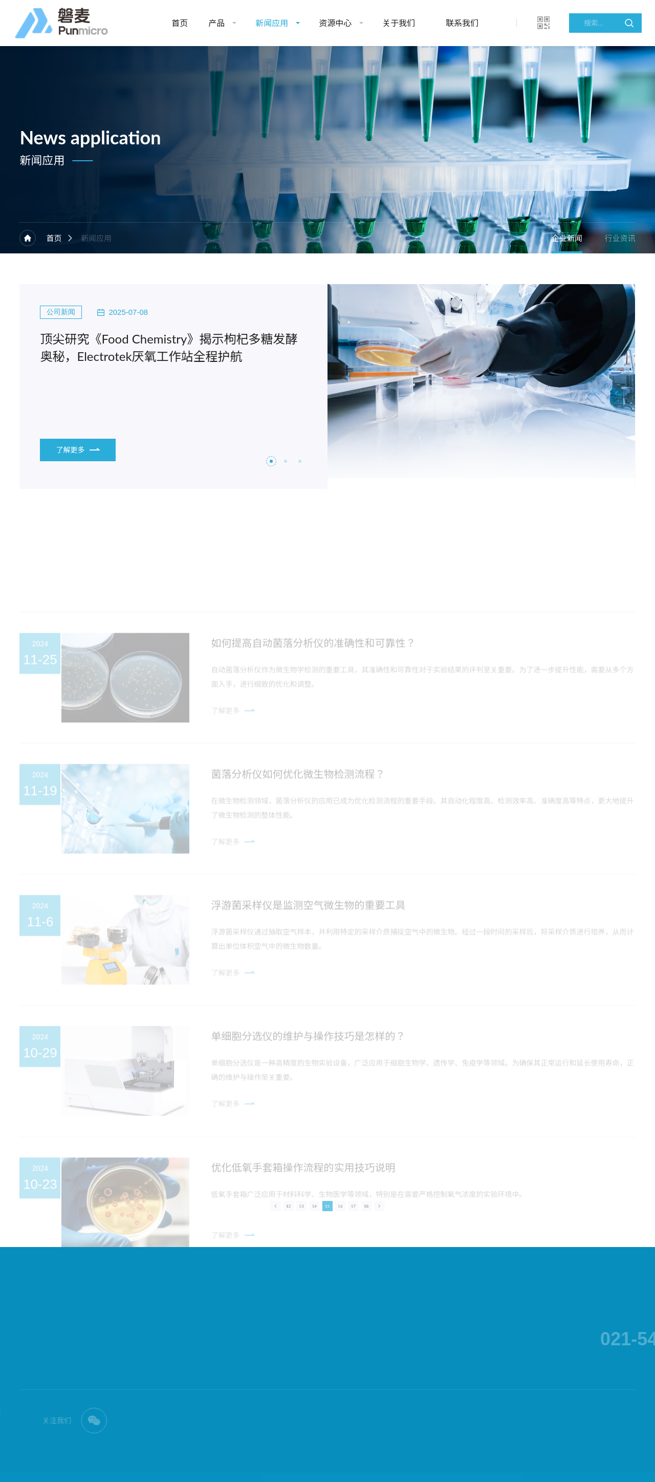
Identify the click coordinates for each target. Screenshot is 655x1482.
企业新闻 (567, 238)
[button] (271, 461)
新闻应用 (271, 23)
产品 (216, 23)
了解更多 (78, 449)
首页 (179, 23)
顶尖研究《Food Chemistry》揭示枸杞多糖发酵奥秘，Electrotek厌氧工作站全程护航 (168, 347)
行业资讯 (620, 238)
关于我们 (398, 23)
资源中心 (335, 23)
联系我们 (462, 23)
